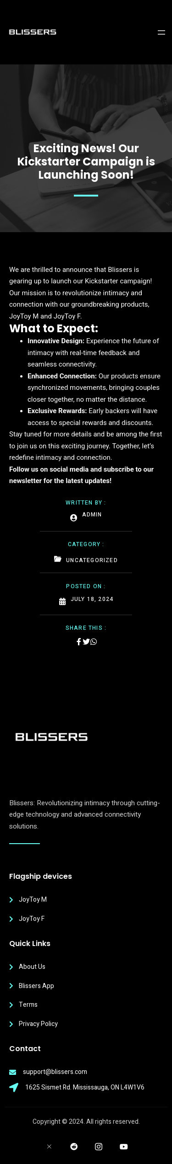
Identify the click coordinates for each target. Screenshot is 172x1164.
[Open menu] (161, 32)
